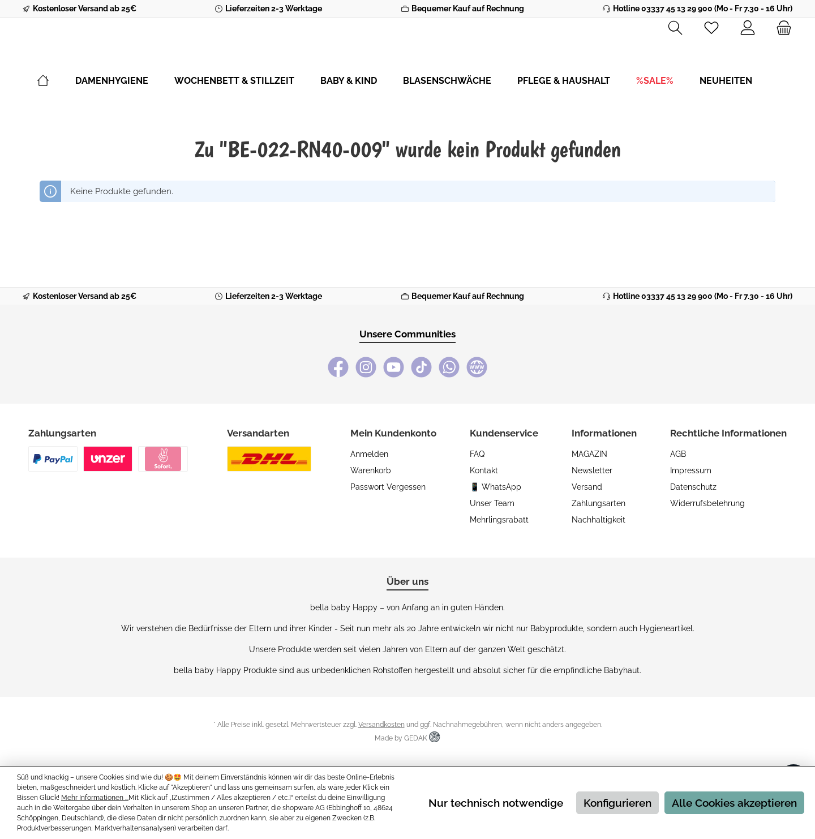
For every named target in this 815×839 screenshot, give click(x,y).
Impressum (690, 470)
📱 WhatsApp (495, 486)
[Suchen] (675, 28)
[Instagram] (366, 367)
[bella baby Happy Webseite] (477, 367)
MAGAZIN (589, 454)
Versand (587, 486)
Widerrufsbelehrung (707, 503)
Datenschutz (693, 486)
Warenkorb (370, 470)
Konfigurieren (617, 803)
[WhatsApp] (449, 367)
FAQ (477, 454)
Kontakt (484, 470)
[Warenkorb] (780, 28)
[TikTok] (421, 367)
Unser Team (492, 503)
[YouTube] (393, 367)
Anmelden (369, 454)
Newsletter (592, 470)
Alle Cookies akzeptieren (734, 803)
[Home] (56, 111)
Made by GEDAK (407, 738)
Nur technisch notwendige (495, 803)
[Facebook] (338, 367)
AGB (678, 454)
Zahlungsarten (598, 503)
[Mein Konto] (747, 28)
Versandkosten (381, 725)
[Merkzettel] (711, 28)
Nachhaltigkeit (598, 519)
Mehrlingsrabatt (499, 519)
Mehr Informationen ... (94, 798)
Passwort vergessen (388, 486)
